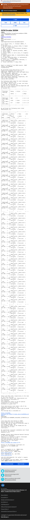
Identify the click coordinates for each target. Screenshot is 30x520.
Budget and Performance (7, 500)
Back (15, 19)
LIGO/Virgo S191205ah (6, 37)
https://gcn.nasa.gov (8, 7)
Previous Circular (8, 464)
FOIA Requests (4, 504)
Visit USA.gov (4, 517)
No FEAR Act (4, 502)
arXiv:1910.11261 (6, 452)
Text (6, 22)
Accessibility (4, 497)
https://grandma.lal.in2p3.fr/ (10, 442)
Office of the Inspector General (8, 507)
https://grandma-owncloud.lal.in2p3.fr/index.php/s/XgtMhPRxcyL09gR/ (15, 414)
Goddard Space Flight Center (12, 491)
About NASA (4, 495)
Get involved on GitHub (10, 480)
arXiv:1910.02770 (6, 455)
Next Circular (22, 464)
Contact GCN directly (10, 471)
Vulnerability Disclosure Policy (8, 511)
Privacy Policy (4, 509)
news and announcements (8, 14)
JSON (15, 22)
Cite (24, 22)
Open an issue (8, 475)
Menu (28, 10)
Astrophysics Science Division (16, 490)
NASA (2, 491)
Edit (15, 25)
